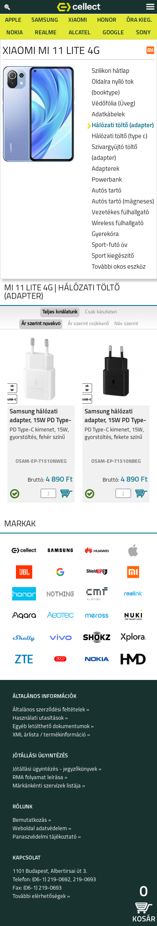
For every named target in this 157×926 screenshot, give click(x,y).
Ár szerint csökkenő (88, 323)
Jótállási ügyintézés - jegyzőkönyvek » (57, 769)
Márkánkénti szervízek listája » (49, 786)
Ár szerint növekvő (40, 323)
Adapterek (105, 169)
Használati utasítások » (40, 718)
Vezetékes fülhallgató (120, 213)
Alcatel (79, 33)
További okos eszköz (119, 267)
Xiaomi (77, 20)
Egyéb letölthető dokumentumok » (53, 726)
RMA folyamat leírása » (40, 777)
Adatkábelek (108, 115)
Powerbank (107, 180)
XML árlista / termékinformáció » (51, 735)
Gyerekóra (105, 234)
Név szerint (126, 323)
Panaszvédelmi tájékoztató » (47, 837)
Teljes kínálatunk (59, 312)
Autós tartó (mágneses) (123, 202)
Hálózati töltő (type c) (119, 136)
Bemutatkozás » (32, 820)
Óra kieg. (139, 20)
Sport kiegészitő (113, 256)
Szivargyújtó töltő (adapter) (114, 153)
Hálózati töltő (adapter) (123, 126)
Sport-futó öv (109, 245)
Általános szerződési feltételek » (51, 710)
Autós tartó (106, 191)
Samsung (44, 20)
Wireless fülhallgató (118, 224)
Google (113, 33)
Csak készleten (101, 312)
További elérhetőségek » (41, 896)
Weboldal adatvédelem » (42, 828)
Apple (13, 20)
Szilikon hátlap (110, 71)
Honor (106, 20)
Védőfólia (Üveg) (113, 104)
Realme (46, 33)
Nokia (14, 33)
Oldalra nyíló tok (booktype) (113, 87)
